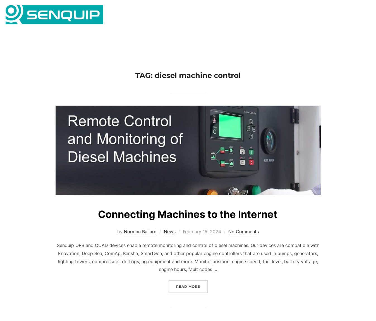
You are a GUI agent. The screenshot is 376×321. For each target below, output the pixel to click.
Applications (196, 15)
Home (164, 15)
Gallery (265, 15)
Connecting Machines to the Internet (188, 222)
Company (295, 15)
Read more (192, 293)
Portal (346, 15)
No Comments (243, 239)
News (324, 15)
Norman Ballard (140, 239)
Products (235, 15)
